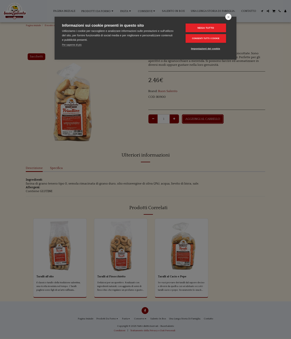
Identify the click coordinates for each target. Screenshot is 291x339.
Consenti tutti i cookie (207, 38)
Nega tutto (207, 27)
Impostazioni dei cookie (206, 48)
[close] (228, 17)
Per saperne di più (72, 44)
